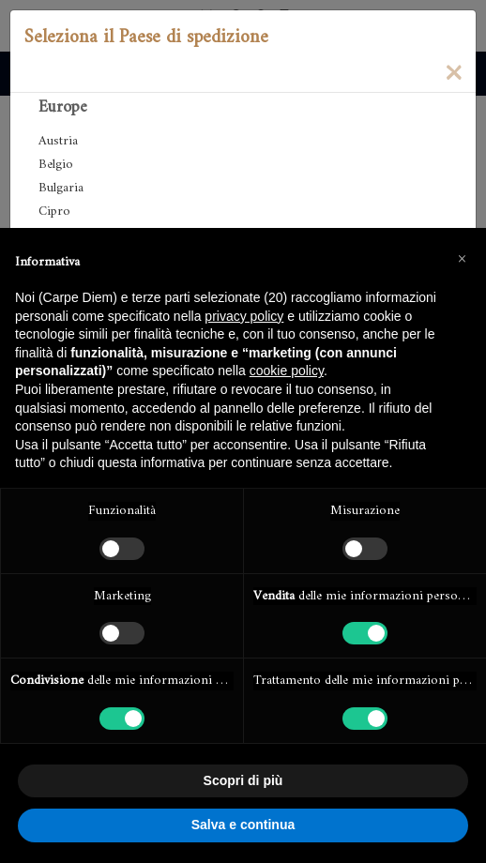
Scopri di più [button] (243, 780)
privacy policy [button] (244, 316)
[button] (462, 258)
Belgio (55, 164)
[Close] (453, 71)
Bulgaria (61, 188)
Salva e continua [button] (243, 824)
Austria (58, 141)
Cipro (54, 211)
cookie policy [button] (287, 370)
